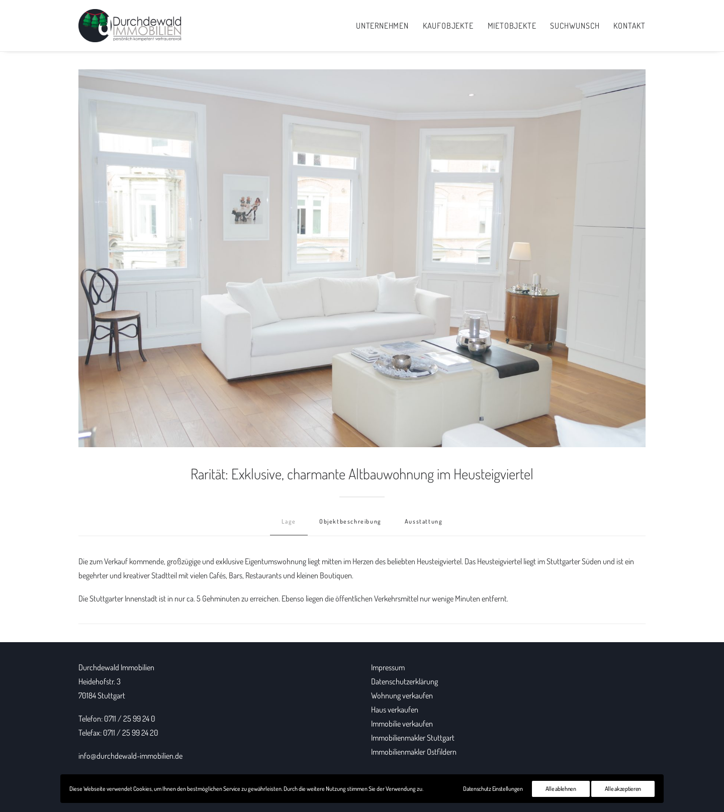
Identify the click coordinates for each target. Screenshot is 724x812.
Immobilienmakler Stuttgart (413, 738)
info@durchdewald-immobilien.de (130, 756)
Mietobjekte (512, 26)
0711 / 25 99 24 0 (129, 719)
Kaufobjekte (448, 26)
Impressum (388, 667)
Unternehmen (382, 26)
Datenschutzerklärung (404, 681)
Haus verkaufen (394, 709)
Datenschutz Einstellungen (493, 788)
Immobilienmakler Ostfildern (414, 752)
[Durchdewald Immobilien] (130, 25)
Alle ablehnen (561, 788)
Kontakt (629, 26)
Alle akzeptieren (623, 788)
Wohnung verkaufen (402, 695)
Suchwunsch (574, 26)
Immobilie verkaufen (402, 724)
